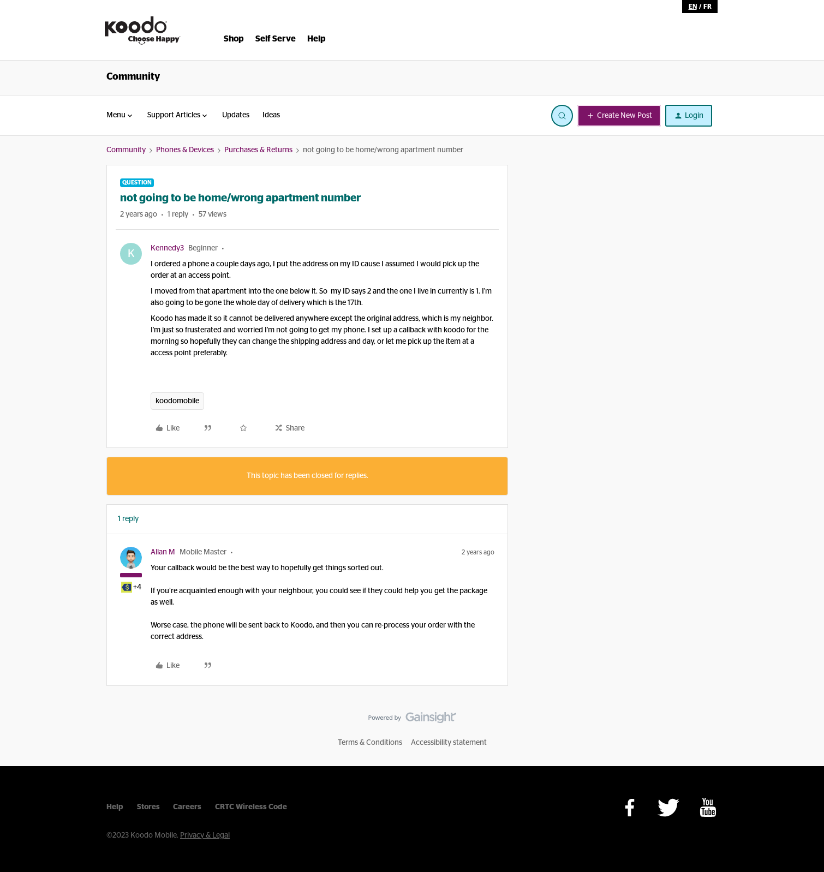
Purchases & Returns (258, 150)
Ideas (271, 115)
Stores (148, 807)
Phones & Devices (185, 150)
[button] (619, 116)
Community (133, 77)
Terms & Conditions (370, 742)
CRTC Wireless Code (251, 807)
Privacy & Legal (205, 835)
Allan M (163, 552)
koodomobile (177, 401)
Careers (187, 807)
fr (707, 6)
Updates (235, 115)
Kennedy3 (167, 248)
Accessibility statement (449, 742)
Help (114, 807)
